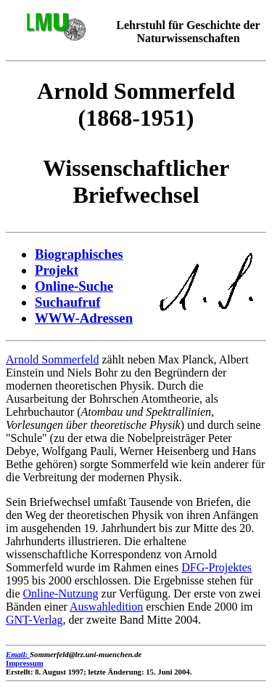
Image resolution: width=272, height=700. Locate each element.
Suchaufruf (67, 302)
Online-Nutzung (61, 593)
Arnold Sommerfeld (52, 359)
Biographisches (79, 254)
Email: (18, 654)
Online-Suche (74, 286)
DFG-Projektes (216, 567)
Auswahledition (106, 606)
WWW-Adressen (84, 318)
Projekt (56, 270)
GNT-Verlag (34, 619)
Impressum (25, 663)
